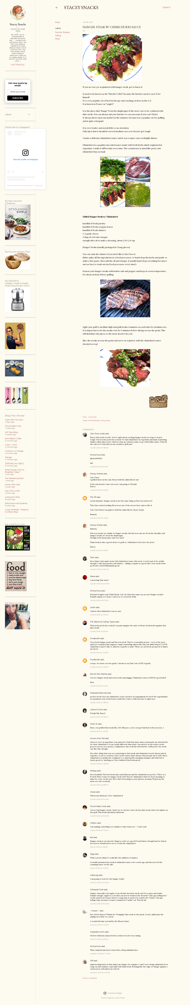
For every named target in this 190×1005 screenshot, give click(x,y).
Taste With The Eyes (14, 420)
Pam (92, 557)
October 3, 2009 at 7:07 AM (100, 954)
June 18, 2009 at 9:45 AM (99, 518)
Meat (57, 39)
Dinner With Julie (12, 484)
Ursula (93, 792)
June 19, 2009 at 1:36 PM (99, 847)
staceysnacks (27, 186)
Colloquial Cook (96, 889)
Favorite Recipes (62, 32)
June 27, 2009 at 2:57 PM (99, 939)
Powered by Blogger (112, 993)
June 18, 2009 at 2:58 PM (99, 702)
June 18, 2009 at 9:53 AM (99, 550)
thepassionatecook (98, 693)
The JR (93, 497)
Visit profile (17, 65)
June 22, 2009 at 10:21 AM (99, 882)
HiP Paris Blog (11, 432)
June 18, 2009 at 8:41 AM (99, 467)
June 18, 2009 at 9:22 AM (99, 490)
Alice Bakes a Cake (13, 438)
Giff (91, 961)
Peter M (93, 724)
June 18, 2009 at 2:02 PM (99, 652)
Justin (92, 607)
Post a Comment (90, 978)
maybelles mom (97, 932)
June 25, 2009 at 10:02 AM (99, 904)
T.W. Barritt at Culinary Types (102, 622)
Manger (8, 457)
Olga (92, 854)
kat (91, 837)
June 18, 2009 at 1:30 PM (99, 615)
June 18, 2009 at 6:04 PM (99, 799)
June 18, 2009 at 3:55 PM (99, 717)
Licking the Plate (12, 497)
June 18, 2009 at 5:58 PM (99, 785)
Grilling (58, 35)
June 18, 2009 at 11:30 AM (99, 569)
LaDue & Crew (96, 709)
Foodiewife (95, 638)
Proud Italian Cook (98, 806)
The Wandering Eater (14, 478)
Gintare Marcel (119, 998)
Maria (92, 576)
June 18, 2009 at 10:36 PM (99, 816)
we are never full (97, 738)
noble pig (94, 875)
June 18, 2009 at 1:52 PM (99, 631)
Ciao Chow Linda (97, 434)
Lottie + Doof (11, 445)
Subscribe (17, 98)
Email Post (92, 417)
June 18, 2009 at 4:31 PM (99, 731)
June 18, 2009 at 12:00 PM (99, 584)
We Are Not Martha (98, 674)
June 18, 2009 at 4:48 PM (99, 764)
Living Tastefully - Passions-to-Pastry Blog (17, 511)
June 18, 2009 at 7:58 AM (99, 448)
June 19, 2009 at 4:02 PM (99, 868)
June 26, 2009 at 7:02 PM (99, 925)
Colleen (93, 823)
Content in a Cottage (14, 451)
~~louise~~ (94, 911)
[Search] (166, 8)
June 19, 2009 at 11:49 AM (99, 830)
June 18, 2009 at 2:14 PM (99, 686)
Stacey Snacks (81, 7)
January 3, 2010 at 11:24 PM (100, 972)
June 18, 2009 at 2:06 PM (99, 667)
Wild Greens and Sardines (16, 503)
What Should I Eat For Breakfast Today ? (14, 471)
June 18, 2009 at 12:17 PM (99, 600)
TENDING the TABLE (14, 463)
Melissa (93, 771)
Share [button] (57, 22)
